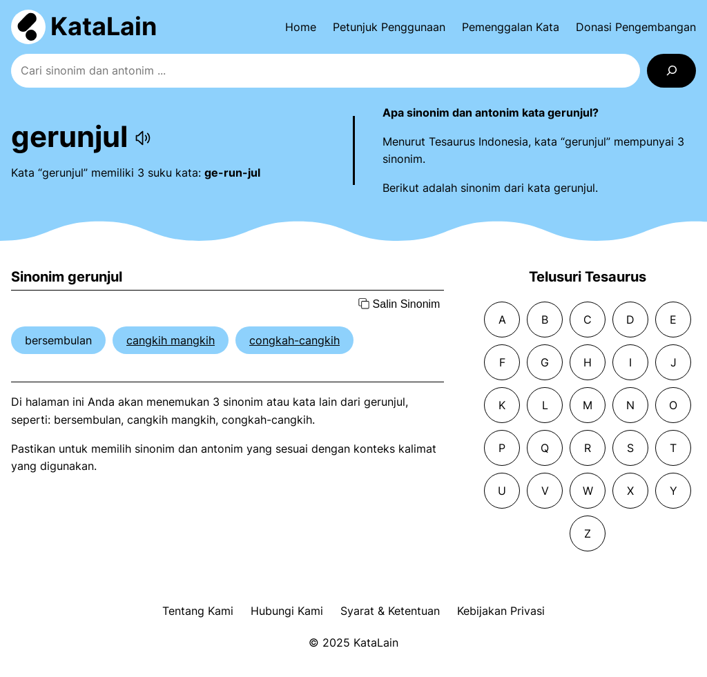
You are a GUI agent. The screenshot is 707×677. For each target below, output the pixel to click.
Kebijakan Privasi (501, 611)
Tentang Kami (197, 611)
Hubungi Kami (287, 611)
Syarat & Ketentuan (390, 611)
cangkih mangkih (170, 340)
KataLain (103, 26)
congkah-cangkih (294, 340)
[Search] (671, 71)
